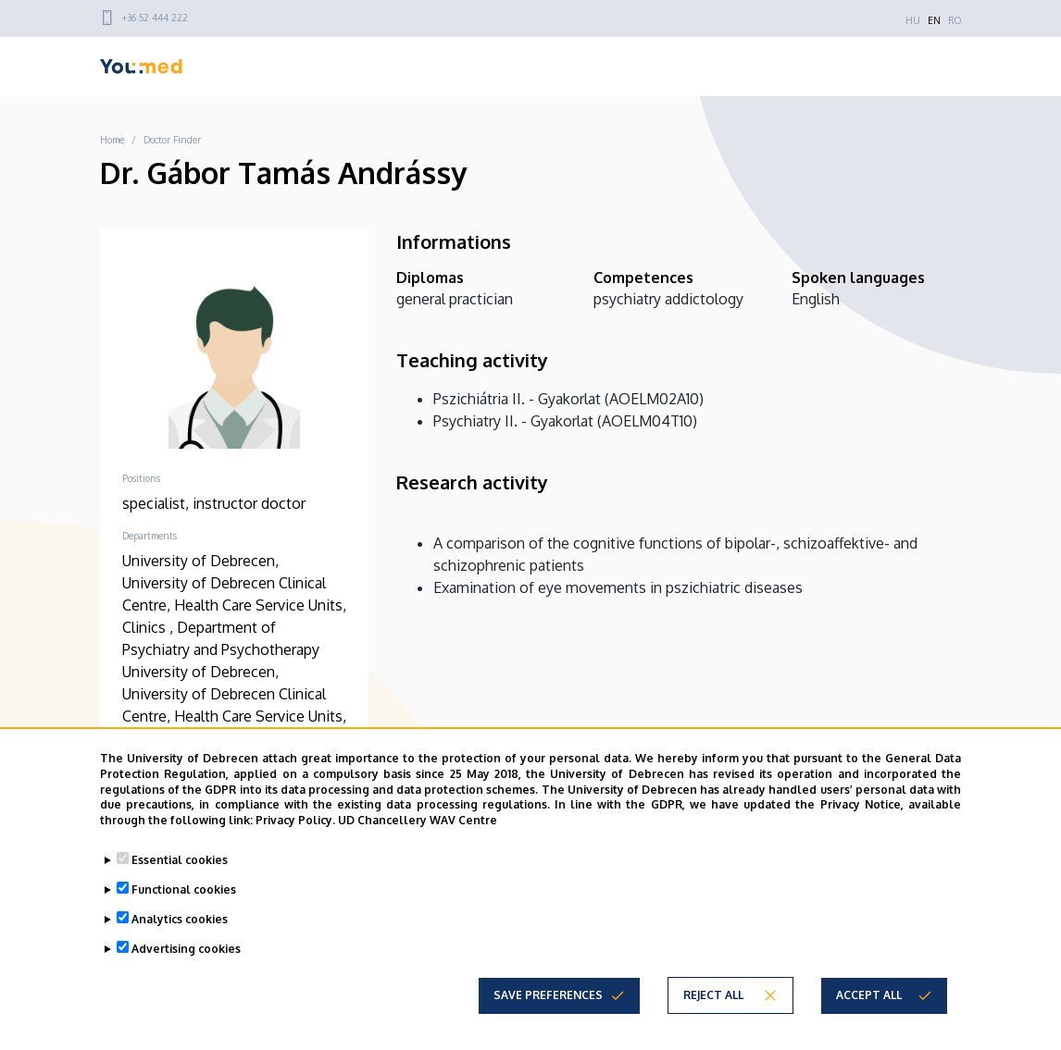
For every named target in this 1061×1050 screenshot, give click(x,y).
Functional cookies (183, 889)
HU (912, 20)
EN (934, 20)
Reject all (713, 995)
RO (954, 20)
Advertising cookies (186, 949)
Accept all (869, 995)
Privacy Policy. (295, 820)
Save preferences (548, 995)
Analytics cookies (179, 919)
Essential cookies (179, 860)
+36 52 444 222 (155, 17)
